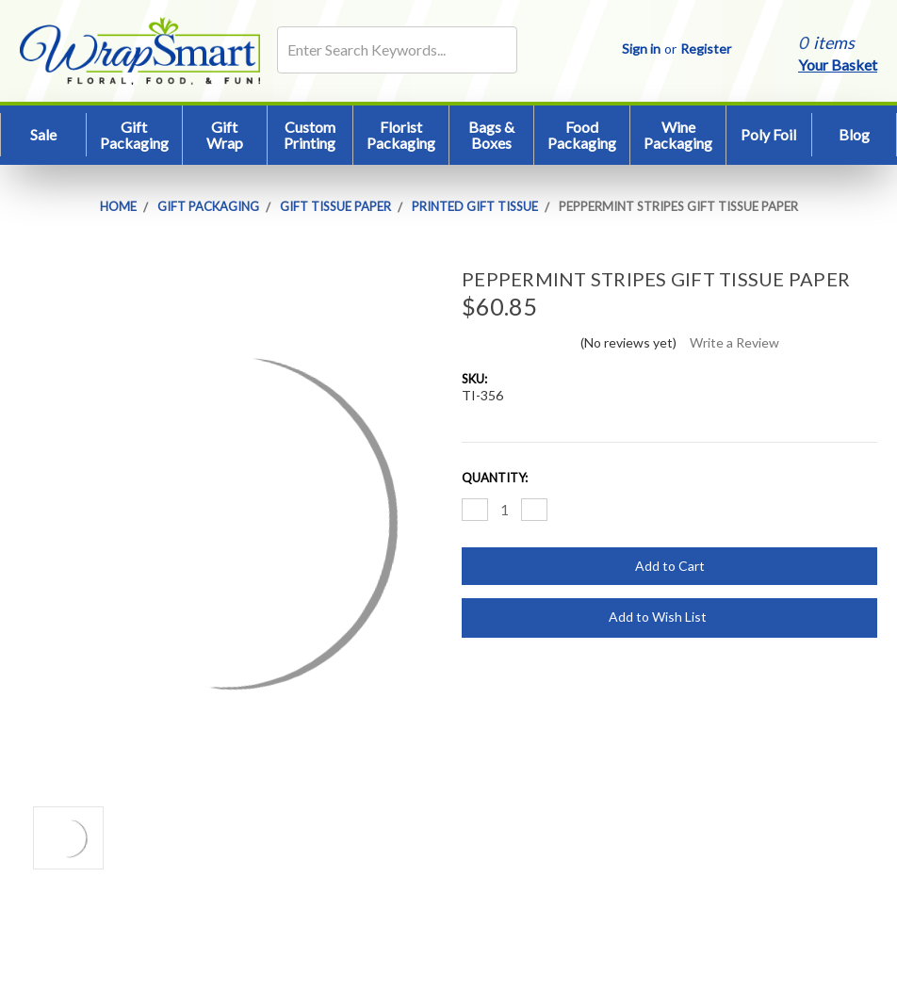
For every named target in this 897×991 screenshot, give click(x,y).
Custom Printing (309, 135)
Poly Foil (768, 134)
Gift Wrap (224, 135)
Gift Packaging (134, 135)
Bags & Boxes (491, 135)
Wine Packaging (678, 135)
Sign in (641, 48)
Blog (854, 134)
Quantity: (495, 477)
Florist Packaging (401, 135)
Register (705, 48)
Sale (43, 134)
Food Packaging (581, 135)
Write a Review (734, 342)
